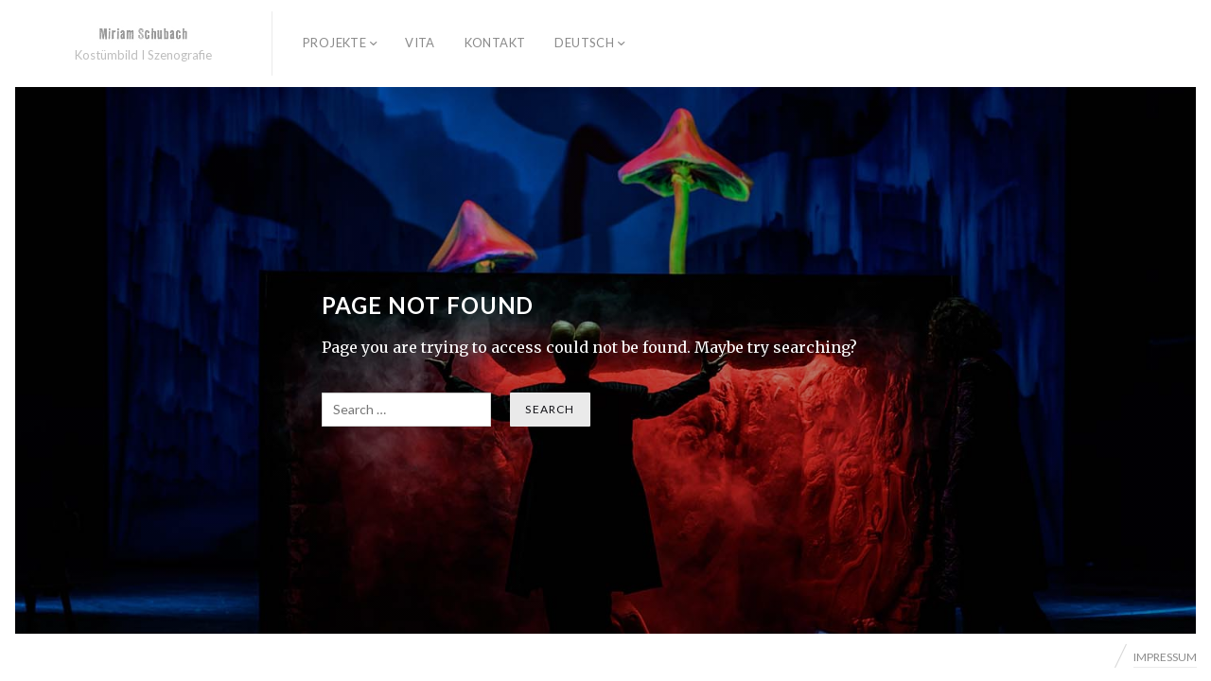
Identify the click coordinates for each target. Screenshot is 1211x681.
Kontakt (495, 42)
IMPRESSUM (1165, 657)
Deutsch (584, 42)
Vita (420, 42)
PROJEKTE (334, 42)
